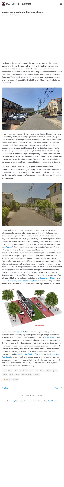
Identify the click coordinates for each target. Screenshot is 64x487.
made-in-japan (14, 374)
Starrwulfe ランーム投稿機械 (16, 4)
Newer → (58, 388)
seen (36, 371)
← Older (5, 388)
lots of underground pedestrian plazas (21, 281)
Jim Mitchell (51, 401)
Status (10, 371)
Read (31, 371)
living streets (50, 337)
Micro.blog (19, 401)
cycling (5, 374)
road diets (20, 332)
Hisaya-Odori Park (47, 278)
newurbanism (23, 371)
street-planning (26, 374)
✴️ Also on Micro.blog (11, 380)
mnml (35, 401)
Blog (16, 371)
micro (4, 371)
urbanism (36, 374)
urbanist (48, 371)
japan (55, 371)
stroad (9, 247)
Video (42, 371)
